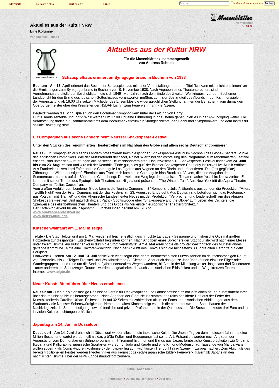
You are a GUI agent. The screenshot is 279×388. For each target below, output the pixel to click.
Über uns (165, 378)
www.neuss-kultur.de (50, 216)
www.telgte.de (58, 272)
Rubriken (76, 3)
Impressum (115, 378)
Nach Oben (144, 369)
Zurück (131, 369)
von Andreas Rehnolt (44, 36)
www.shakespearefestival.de (56, 212)
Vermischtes (244, 22)
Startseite (15, 3)
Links (107, 3)
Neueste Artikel (45, 3)
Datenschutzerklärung (141, 378)
